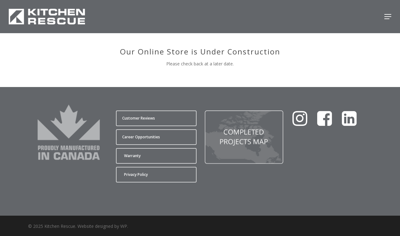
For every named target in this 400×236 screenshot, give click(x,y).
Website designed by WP (102, 226)
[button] (387, 16)
